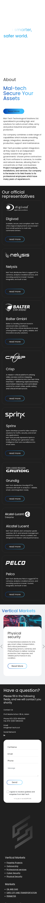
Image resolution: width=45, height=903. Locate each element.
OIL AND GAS (12, 889)
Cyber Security (13, 873)
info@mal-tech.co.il (12, 727)
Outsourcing (12, 866)
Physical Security (14, 876)
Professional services (16, 869)
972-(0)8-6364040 (15, 721)
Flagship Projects (14, 862)
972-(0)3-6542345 (17, 718)
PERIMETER (11, 896)
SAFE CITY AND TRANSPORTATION (22, 892)
